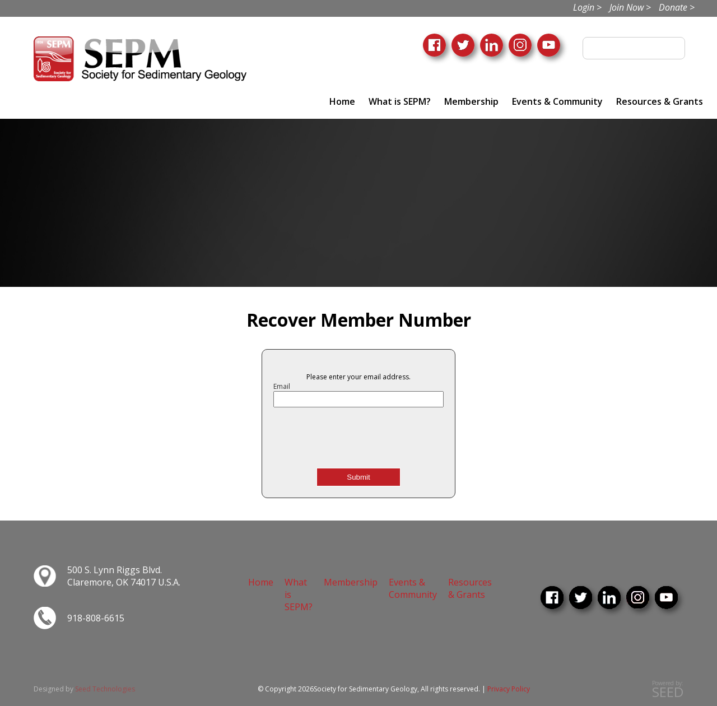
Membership (471, 101)
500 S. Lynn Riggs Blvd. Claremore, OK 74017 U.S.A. (123, 576)
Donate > (677, 7)
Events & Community (557, 101)
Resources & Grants (659, 101)
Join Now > (630, 7)
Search (672, 48)
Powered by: (667, 689)
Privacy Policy (508, 689)
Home (342, 101)
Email (281, 386)
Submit (358, 477)
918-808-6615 (95, 618)
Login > (587, 7)
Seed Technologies (105, 689)
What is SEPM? (400, 101)
